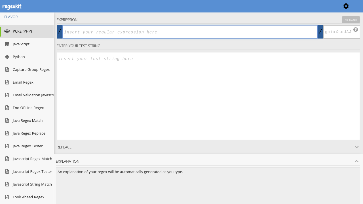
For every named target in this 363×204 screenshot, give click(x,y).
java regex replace (24, 133)
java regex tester (23, 146)
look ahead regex (24, 197)
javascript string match (26, 184)
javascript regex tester (26, 171)
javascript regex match (26, 159)
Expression (208, 19)
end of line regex (24, 108)
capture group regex (26, 69)
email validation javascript (26, 95)
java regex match (23, 120)
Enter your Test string (78, 45)
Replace (208, 147)
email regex (18, 82)
